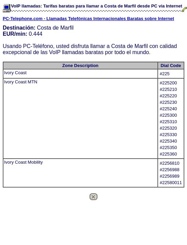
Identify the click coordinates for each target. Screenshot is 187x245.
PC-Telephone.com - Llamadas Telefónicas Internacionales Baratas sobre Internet (88, 18)
